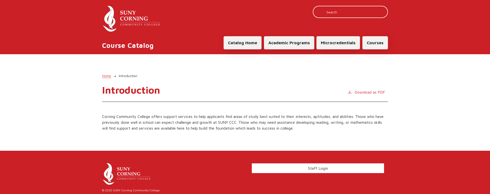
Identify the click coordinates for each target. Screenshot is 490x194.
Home (106, 76)
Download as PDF (366, 91)
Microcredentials (338, 42)
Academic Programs (289, 42)
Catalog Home (242, 42)
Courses (375, 42)
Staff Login (318, 168)
